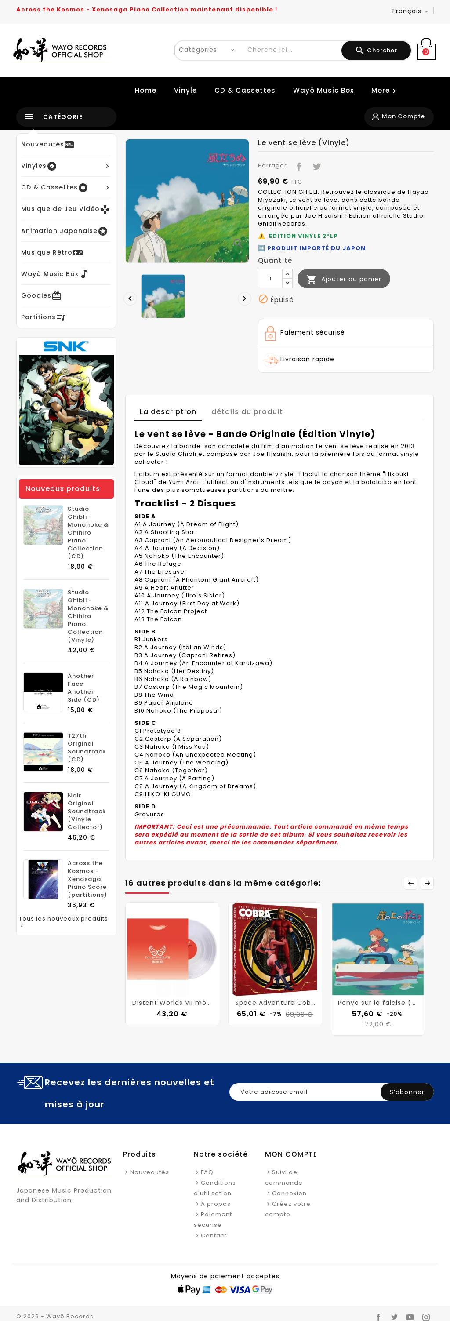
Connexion (289, 1193)
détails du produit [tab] (247, 412)
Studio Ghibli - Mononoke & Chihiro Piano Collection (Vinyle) (88, 616)
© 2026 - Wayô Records (55, 1316)
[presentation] (127, 296)
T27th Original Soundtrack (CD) (87, 748)
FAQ (207, 1172)
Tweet (314, 164)
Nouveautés (149, 1172)
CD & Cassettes (245, 90)
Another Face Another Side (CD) (84, 688)
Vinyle (185, 90)
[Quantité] (270, 278)
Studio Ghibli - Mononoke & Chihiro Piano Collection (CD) (88, 532)
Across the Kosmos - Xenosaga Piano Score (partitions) (87, 879)
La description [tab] (168, 412)
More (385, 90)
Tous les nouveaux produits (63, 922)
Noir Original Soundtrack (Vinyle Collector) (87, 811)
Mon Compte (291, 1154)
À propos (216, 1204)
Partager (296, 164)
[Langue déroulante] (411, 11)
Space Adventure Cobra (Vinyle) (275, 1002)
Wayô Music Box (323, 90)
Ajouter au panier (343, 279)
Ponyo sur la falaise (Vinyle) (378, 1002)
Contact (214, 1235)
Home (145, 90)
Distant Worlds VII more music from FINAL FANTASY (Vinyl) (172, 1002)
